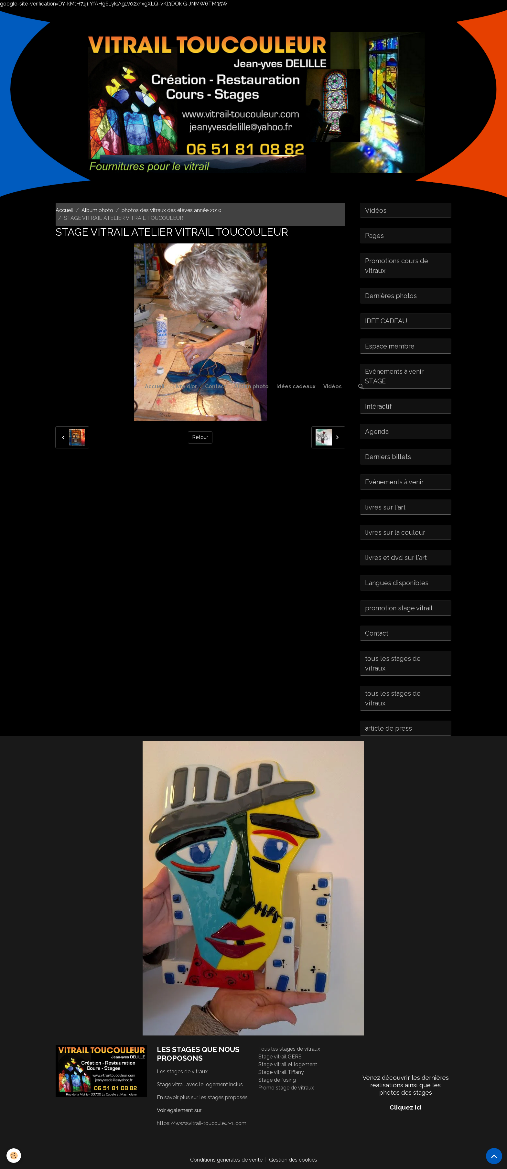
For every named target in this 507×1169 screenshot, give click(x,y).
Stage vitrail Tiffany (281, 1072)
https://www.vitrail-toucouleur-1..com (201, 1123)
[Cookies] (13, 1155)
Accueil (155, 386)
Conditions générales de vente (226, 1160)
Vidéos (332, 386)
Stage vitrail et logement (287, 1064)
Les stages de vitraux (182, 1071)
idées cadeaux (296, 386)
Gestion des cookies (293, 1160)
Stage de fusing (277, 1080)
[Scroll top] (494, 1156)
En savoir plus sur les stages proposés (202, 1097)
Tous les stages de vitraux (289, 1049)
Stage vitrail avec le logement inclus (200, 1084)
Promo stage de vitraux (286, 1088)
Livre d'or (184, 386)
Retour (200, 437)
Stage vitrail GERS (280, 1057)
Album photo (251, 386)
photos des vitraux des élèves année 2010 (171, 210)
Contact (215, 386)
